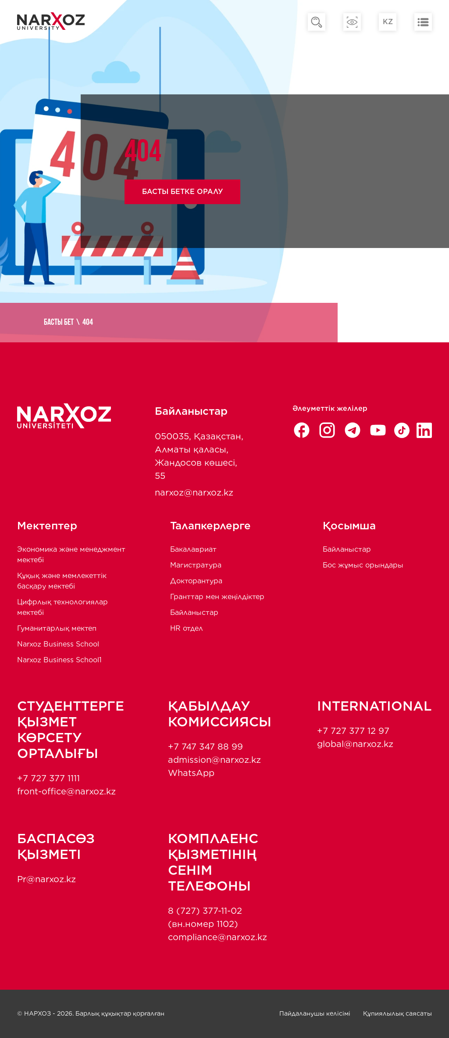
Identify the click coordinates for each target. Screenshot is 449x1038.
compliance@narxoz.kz (217, 937)
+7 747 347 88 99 (205, 746)
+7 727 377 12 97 (353, 731)
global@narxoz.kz (355, 744)
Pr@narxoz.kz (46, 879)
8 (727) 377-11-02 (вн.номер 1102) (205, 917)
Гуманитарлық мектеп (56, 628)
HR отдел (186, 628)
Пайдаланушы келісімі (314, 1013)
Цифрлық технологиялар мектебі (62, 607)
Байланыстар (194, 612)
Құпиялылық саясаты (397, 1013)
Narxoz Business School (58, 644)
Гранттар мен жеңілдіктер (217, 597)
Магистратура (195, 565)
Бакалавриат (193, 549)
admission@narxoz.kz (214, 759)
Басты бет (59, 322)
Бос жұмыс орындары (363, 565)
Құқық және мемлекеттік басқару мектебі (62, 580)
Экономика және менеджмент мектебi (71, 554)
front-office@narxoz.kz (66, 791)
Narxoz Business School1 (59, 660)
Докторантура (196, 581)
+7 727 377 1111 (48, 778)
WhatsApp (191, 773)
